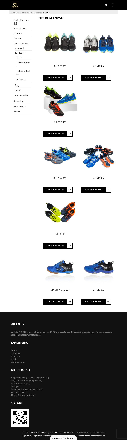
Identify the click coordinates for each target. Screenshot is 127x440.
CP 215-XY (98, 178)
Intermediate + (23, 72)
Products (15, 356)
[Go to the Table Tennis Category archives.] (26, 12)
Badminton (19, 28)
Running (18, 101)
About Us (15, 353)
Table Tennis (20, 43)
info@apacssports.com (24, 395)
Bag (17, 85)
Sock (17, 90)
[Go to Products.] (15, 12)
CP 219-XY (60, 66)
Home (14, 350)
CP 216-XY (60, 178)
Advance (21, 79)
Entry (19, 57)
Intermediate (23, 64)
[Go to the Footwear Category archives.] (38, 12)
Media (14, 359)
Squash (17, 33)
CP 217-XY (60, 122)
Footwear (20, 53)
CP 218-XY (98, 66)
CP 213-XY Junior (60, 290)
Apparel (19, 48)
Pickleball (19, 106)
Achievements (18, 362)
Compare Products (63, 437)
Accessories (21, 95)
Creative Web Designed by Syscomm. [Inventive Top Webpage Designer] (90, 432)
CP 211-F (60, 234)
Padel (16, 111)
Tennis (17, 38)
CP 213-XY (98, 290)
